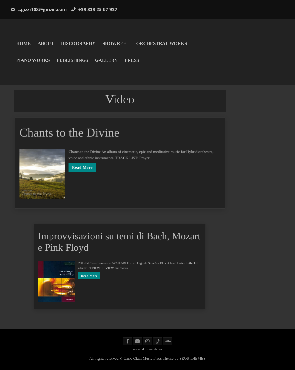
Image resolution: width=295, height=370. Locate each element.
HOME (23, 43)
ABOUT (46, 43)
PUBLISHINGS (72, 60)
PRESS (132, 60)
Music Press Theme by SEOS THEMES (174, 358)
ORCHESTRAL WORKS (161, 43)
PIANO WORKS (33, 60)
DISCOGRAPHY (78, 43)
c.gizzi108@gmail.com (38, 9)
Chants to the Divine (70, 133)
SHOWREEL (115, 43)
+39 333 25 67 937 (94, 9)
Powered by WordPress (147, 349)
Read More (83, 167)
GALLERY (106, 60)
